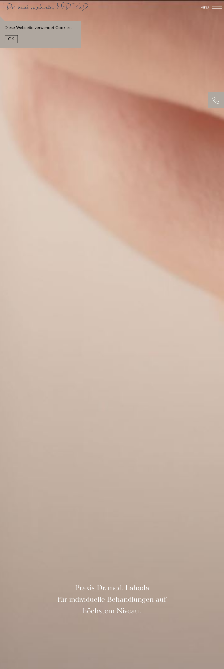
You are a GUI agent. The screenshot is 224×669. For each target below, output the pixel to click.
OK (16, 39)
